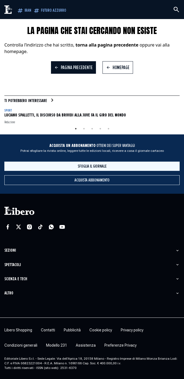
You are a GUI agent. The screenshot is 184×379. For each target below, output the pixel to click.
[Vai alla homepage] (8, 9)
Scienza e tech (15, 279)
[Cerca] (176, 9)
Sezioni (10, 250)
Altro (8, 293)
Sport (8, 110)
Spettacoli (12, 265)
